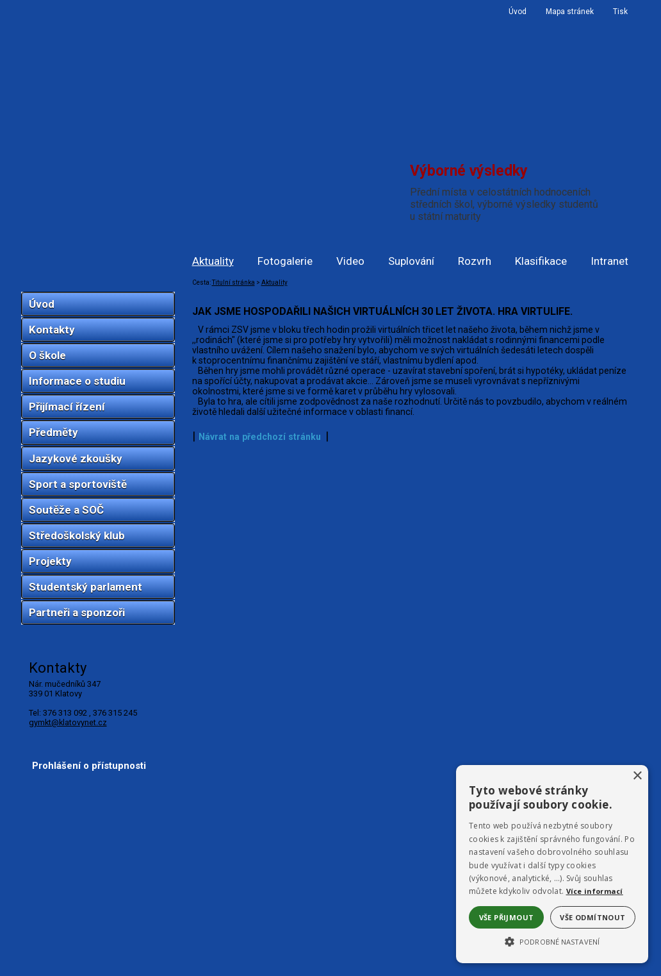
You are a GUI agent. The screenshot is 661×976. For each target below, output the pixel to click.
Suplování (411, 261)
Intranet (609, 261)
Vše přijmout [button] (506, 917)
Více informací (594, 891)
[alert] (552, 864)
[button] (552, 941)
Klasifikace (541, 261)
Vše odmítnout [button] (592, 917)
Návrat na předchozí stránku (260, 437)
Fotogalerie (285, 261)
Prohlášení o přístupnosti (89, 765)
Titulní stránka (233, 282)
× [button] (637, 776)
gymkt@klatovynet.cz (68, 722)
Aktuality (213, 261)
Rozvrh (474, 261)
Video (350, 261)
